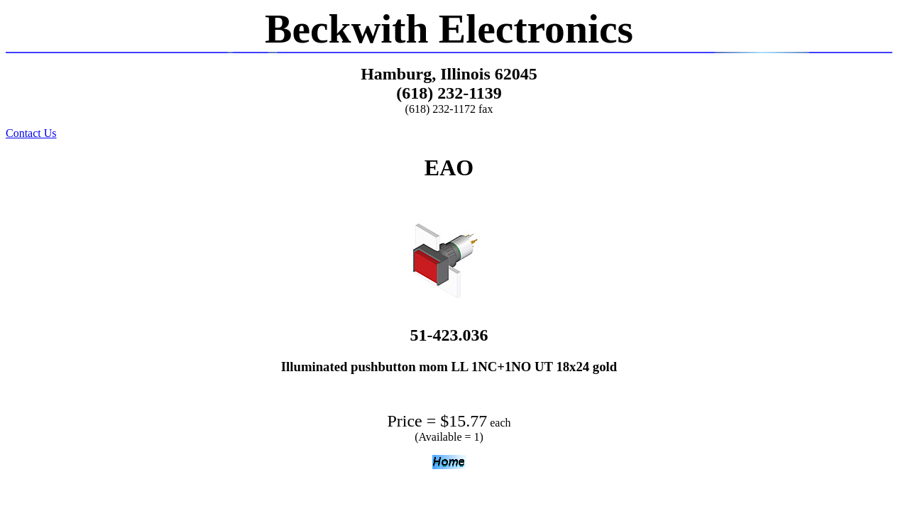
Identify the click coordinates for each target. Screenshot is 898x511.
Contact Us (31, 133)
